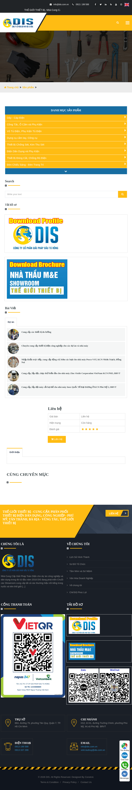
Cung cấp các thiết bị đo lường (36, 332)
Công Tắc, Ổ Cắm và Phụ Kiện (24, 124)
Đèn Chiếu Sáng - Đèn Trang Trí (25, 164)
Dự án (11, 322)
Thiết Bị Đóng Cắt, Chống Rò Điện (26, 157)
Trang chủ (11, 87)
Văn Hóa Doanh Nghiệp (81, 578)
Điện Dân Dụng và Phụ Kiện (23, 151)
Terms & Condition (49, 782)
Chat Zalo (125, 756)
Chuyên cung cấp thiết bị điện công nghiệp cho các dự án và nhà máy (54, 345)
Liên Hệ (56, 439)
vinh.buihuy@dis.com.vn (93, 750)
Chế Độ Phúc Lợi (78, 592)
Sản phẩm (28, 87)
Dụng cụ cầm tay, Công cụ (22, 137)
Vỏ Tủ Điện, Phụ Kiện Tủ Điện (24, 131)
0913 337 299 (22, 750)
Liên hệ (118, 513)
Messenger (124, 775)
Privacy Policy (69, 782)
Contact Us (86, 782)
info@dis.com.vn (89, 746)
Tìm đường (124, 747)
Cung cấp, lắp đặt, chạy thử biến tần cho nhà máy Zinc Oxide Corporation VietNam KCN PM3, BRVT (70, 373)
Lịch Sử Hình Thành (79, 557)
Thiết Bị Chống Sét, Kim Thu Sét (25, 144)
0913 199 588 (22, 746)
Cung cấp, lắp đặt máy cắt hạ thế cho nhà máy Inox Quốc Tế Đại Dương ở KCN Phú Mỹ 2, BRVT (68, 387)
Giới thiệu (14, 452)
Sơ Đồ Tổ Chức (77, 564)
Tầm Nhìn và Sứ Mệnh (80, 571)
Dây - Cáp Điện (15, 117)
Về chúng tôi (75, 585)
